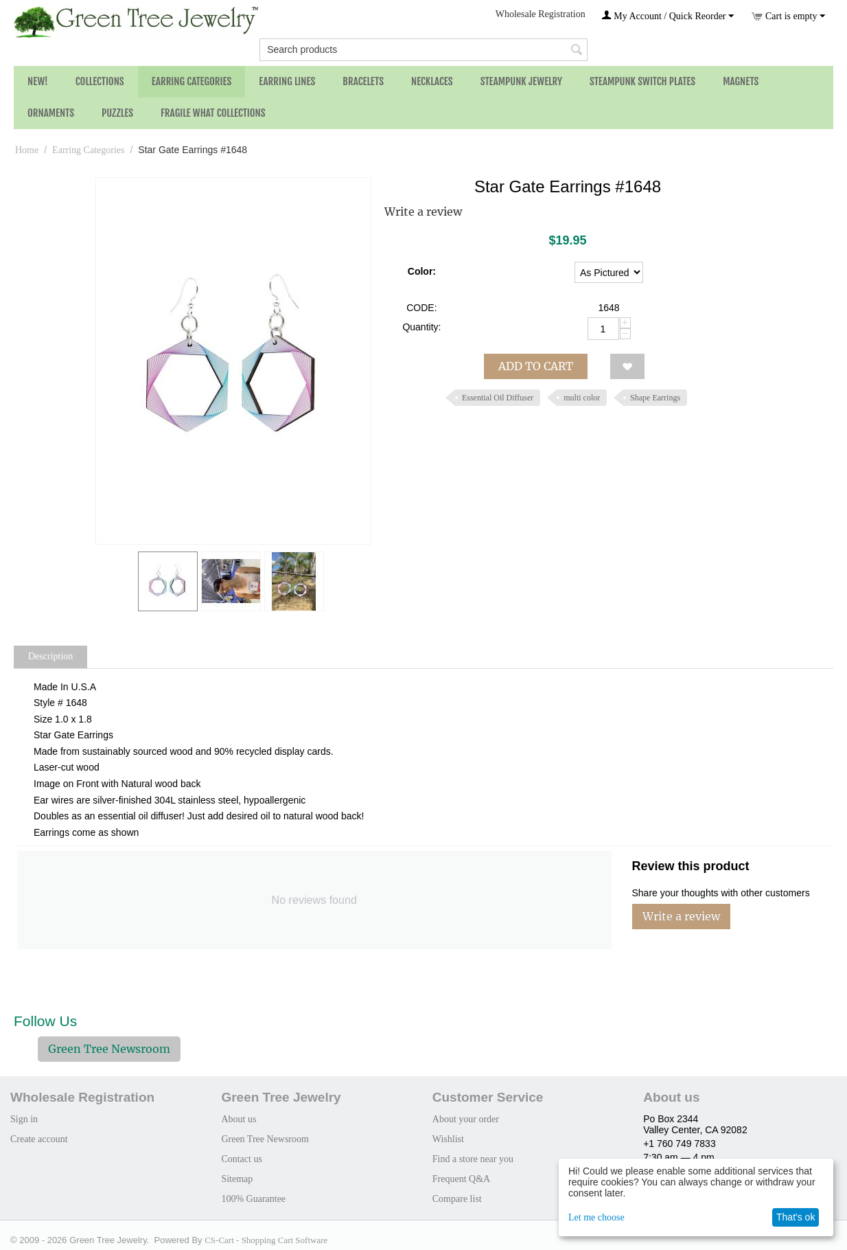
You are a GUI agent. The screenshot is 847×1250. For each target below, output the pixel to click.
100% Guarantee (253, 1199)
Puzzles (117, 113)
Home (26, 150)
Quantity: (421, 326)
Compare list (457, 1199)
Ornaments (50, 113)
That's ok (795, 1217)
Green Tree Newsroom (109, 1049)
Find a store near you (472, 1159)
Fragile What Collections (213, 113)
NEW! (37, 81)
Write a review (423, 211)
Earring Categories (192, 81)
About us (238, 1119)
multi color (582, 397)
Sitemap (237, 1179)
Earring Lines (287, 81)
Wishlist (448, 1139)
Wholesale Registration (540, 14)
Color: (422, 271)
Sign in (24, 1119)
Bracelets (363, 81)
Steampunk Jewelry (521, 81)
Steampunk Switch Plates (642, 81)
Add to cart (535, 366)
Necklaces (432, 81)
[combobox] (423, 49)
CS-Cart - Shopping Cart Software (266, 1240)
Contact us (241, 1159)
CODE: (421, 307)
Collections (100, 81)
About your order (465, 1119)
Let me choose (596, 1217)
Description (50, 656)
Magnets (740, 81)
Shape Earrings (655, 397)
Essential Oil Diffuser (497, 397)
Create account (39, 1139)
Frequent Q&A (461, 1179)
